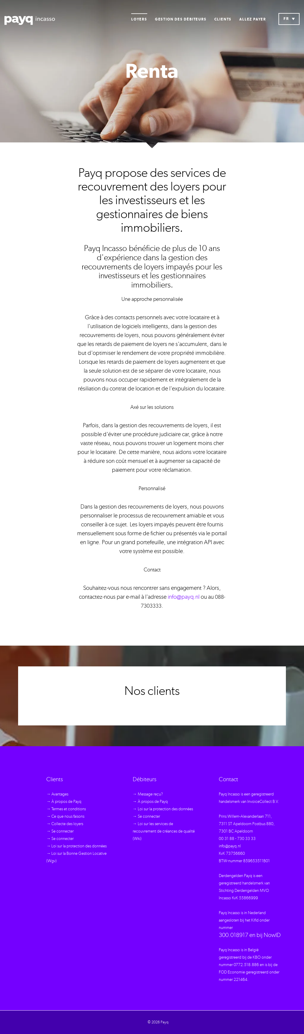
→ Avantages (57, 794)
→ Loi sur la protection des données (76, 846)
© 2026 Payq (158, 1022)
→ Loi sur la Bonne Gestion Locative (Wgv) (76, 857)
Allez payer (252, 19)
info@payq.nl (184, 597)
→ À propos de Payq (63, 802)
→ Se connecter (60, 831)
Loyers (139, 19)
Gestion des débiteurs (181, 19)
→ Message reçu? (148, 794)
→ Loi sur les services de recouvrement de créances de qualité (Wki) (164, 831)
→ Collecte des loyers (64, 824)
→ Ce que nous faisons (65, 816)
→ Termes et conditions (66, 809)
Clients (223, 19)
